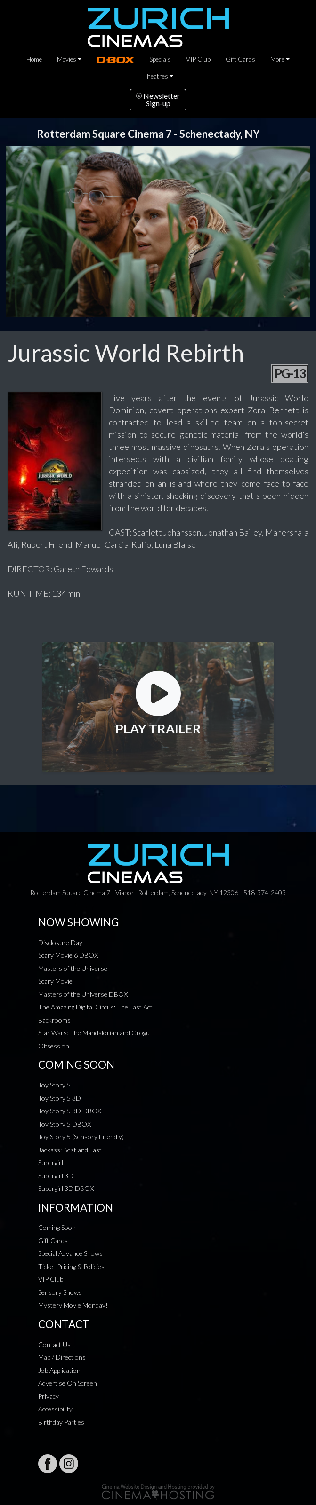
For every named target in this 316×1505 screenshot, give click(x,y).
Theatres (155, 76)
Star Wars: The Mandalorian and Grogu (94, 1033)
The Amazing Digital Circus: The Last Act (95, 1007)
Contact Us (54, 1344)
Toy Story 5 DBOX (64, 1124)
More (277, 59)
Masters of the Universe (72, 968)
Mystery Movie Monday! (73, 1305)
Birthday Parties (61, 1422)
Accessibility (55, 1409)
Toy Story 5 (54, 1085)
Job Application (59, 1370)
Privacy (48, 1396)
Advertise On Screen (67, 1383)
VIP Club (198, 59)
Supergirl (50, 1162)
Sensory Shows (60, 1292)
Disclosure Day (60, 942)
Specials (160, 59)
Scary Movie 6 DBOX (68, 955)
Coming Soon (57, 1227)
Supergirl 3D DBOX (66, 1188)
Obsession (53, 1046)
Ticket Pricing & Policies (71, 1266)
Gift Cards (240, 59)
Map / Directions (62, 1357)
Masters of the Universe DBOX (83, 994)
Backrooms (54, 1020)
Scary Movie (55, 981)
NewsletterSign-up (158, 99)
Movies (66, 59)
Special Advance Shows (70, 1253)
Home (34, 59)
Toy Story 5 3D (59, 1098)
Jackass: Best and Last (70, 1150)
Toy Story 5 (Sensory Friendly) (81, 1137)
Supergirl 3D (55, 1176)
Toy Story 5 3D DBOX (69, 1111)
